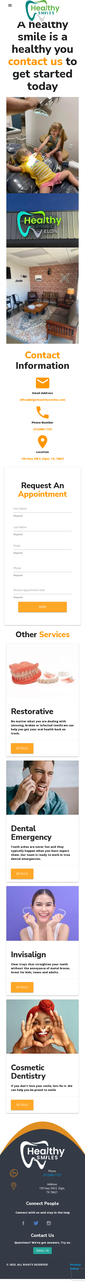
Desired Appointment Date (29, 590)
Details (22, 748)
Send (42, 607)
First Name (19, 508)
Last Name (19, 527)
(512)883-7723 (52, 1175)
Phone (17, 568)
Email (16, 545)
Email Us (42, 1250)
